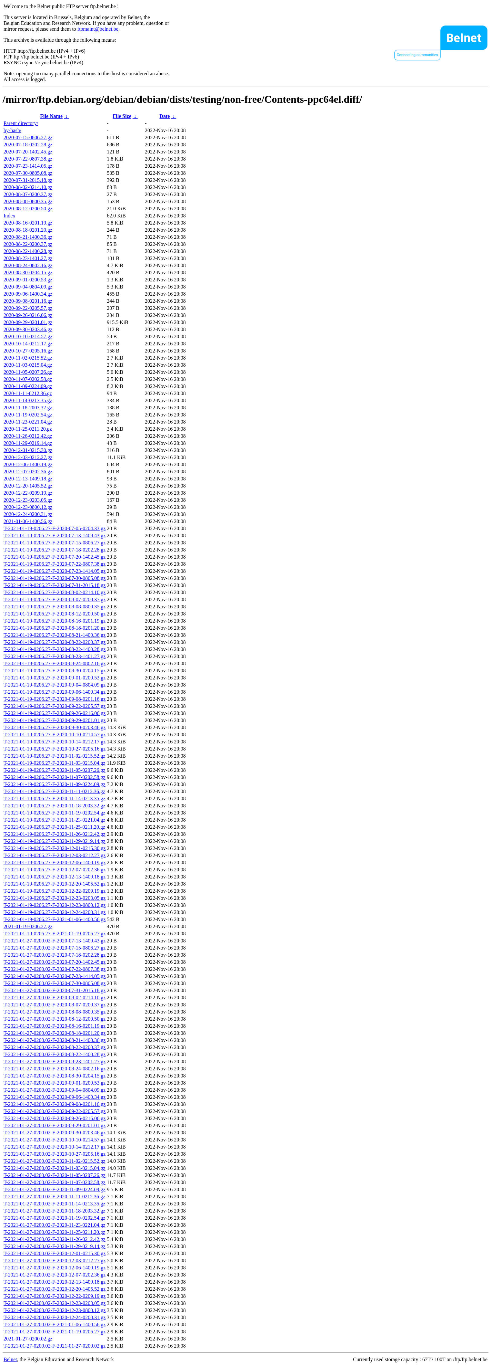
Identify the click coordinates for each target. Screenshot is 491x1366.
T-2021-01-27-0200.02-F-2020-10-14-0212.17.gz (54, 1147)
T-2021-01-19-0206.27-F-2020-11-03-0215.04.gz (54, 763)
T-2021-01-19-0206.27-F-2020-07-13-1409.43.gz (54, 535)
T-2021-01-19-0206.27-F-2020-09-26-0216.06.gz (54, 713)
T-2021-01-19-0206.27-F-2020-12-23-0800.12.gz (54, 905)
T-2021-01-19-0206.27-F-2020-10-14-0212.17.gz (54, 741)
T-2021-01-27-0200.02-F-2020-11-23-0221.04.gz (54, 1225)
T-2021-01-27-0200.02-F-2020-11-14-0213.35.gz (54, 1203)
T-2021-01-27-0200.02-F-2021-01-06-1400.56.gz (54, 1324)
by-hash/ (12, 130)
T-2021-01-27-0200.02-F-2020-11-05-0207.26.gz (54, 1175)
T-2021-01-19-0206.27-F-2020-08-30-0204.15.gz (54, 670)
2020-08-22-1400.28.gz (28, 251)
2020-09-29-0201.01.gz (28, 322)
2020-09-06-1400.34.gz (28, 294)
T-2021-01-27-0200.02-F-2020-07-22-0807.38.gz (54, 969)
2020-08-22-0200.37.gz (28, 244)
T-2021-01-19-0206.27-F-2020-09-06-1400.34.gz (54, 692)
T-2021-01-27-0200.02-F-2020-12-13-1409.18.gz (54, 1282)
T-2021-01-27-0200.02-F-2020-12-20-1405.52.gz (54, 1289)
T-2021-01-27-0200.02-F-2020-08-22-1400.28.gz (54, 1054)
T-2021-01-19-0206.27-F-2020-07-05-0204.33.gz (54, 528)
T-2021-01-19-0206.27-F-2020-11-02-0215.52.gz (54, 756)
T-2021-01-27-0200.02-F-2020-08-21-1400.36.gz (54, 1040)
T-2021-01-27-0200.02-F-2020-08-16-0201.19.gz (54, 1026)
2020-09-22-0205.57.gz (28, 308)
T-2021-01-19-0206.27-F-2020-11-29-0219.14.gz (54, 841)
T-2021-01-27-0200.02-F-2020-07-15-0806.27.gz (54, 948)
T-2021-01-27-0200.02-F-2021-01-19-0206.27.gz (54, 1331)
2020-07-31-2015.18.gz (28, 180)
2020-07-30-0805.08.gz (28, 173)
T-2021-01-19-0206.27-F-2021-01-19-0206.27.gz (54, 933)
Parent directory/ (21, 123)
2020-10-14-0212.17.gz (28, 343)
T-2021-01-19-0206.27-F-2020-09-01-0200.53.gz (54, 677)
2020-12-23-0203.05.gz (28, 500)
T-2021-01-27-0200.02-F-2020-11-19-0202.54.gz (54, 1218)
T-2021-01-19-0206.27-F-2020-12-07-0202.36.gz (54, 869)
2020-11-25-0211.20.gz (28, 429)
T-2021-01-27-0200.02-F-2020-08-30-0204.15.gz (54, 1075)
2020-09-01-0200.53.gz (28, 279)
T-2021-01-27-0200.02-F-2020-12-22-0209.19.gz (54, 1296)
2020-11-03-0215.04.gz (28, 365)
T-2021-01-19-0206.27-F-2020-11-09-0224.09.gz (54, 784)
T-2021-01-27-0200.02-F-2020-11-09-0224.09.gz (54, 1189)
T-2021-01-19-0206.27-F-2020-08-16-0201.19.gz (54, 621)
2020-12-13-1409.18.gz (28, 478)
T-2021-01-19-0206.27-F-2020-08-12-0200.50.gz (54, 613)
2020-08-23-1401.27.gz (28, 258)
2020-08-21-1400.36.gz (28, 237)
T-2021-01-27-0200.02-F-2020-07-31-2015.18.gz (54, 990)
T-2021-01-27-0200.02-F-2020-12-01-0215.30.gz (54, 1253)
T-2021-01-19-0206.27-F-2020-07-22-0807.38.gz (54, 564)
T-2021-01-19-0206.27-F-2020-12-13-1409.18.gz (54, 876)
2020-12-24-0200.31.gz (28, 514)
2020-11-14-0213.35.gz (28, 400)
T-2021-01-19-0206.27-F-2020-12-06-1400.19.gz (54, 862)
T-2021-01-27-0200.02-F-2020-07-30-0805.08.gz (54, 983)
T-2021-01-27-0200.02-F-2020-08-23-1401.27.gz (54, 1061)
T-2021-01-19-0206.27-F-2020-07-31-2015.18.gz (54, 585)
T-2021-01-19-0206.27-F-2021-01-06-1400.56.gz (54, 919)
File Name (51, 116)
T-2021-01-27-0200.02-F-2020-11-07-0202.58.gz (54, 1182)
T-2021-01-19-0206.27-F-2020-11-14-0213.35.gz (54, 798)
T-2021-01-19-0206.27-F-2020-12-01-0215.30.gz (54, 848)
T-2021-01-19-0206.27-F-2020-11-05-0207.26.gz (54, 770)
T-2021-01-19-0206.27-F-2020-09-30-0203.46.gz (54, 727)
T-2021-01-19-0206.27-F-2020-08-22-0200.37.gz (54, 642)
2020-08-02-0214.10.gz (28, 187)
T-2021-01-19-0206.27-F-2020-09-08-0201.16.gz (54, 699)
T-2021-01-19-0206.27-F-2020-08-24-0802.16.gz (54, 663)
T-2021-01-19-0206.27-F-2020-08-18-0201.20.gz (54, 628)
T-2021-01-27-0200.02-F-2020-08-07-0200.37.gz (54, 1004)
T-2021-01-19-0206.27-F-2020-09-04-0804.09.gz (54, 685)
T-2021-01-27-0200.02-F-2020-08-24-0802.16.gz (54, 1068)
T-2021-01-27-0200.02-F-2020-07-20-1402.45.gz (54, 962)
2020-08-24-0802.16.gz (28, 265)
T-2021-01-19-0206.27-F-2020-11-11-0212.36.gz (54, 791)
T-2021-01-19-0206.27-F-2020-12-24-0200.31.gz (54, 912)
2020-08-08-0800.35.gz (28, 201)
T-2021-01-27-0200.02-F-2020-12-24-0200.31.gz (54, 1317)
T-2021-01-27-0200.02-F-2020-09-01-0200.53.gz (54, 1083)
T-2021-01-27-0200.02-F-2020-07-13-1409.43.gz (54, 940)
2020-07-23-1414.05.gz (28, 166)
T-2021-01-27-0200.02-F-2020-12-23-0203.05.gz (54, 1303)
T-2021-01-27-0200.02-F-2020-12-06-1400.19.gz (54, 1267)
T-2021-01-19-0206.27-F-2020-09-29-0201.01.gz (54, 720)
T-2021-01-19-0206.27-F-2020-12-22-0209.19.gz (54, 891)
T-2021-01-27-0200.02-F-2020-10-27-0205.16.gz (54, 1154)
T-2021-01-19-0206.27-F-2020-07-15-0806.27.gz (54, 542)
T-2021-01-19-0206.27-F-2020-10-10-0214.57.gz (54, 734)
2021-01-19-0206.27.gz (28, 926)
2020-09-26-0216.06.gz (28, 315)
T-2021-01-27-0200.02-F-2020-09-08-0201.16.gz (54, 1104)
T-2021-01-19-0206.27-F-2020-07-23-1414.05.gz (54, 571)
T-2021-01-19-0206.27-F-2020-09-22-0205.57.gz (54, 706)
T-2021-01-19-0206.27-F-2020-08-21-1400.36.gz (54, 635)
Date (164, 116)
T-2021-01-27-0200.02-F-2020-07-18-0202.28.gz (54, 955)
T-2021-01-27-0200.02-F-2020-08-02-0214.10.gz (54, 997)
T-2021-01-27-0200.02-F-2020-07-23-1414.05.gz (54, 976)
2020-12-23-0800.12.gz (28, 507)
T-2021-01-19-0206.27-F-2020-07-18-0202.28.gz (54, 549)
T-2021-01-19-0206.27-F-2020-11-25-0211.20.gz (54, 827)
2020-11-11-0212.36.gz (28, 393)
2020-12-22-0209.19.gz (28, 493)
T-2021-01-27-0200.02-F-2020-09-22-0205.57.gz (54, 1111)
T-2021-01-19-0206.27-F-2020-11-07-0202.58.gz (54, 777)
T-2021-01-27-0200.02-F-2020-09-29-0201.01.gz (54, 1125)
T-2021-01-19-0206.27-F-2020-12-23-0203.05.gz (54, 898)
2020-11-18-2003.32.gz (28, 407)
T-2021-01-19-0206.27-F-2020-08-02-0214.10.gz (54, 592)
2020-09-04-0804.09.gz (28, 286)
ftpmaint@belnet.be (97, 29)
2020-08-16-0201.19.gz (28, 223)
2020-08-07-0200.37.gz (28, 194)
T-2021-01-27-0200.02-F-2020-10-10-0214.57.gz (54, 1139)
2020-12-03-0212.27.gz (28, 457)
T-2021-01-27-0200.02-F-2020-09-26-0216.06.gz (54, 1118)
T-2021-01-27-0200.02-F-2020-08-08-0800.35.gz (54, 1011)
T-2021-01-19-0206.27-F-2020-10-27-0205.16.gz (54, 748)
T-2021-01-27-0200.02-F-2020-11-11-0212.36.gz (54, 1196)
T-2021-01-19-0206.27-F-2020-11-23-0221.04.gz (54, 820)
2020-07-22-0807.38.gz (28, 159)
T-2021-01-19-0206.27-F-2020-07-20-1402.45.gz (54, 557)
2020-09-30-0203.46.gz (28, 329)
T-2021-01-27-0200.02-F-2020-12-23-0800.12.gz (54, 1310)
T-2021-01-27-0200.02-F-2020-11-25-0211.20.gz (54, 1232)
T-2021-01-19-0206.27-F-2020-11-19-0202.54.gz (54, 812)
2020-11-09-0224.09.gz (28, 386)
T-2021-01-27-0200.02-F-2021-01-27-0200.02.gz (54, 1346)
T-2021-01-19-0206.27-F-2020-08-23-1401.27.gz (54, 656)
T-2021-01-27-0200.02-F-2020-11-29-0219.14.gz (54, 1246)
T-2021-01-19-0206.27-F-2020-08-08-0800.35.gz (54, 606)
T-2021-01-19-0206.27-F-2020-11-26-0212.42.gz (54, 834)
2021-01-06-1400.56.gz (28, 521)
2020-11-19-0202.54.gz (28, 414)
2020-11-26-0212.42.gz (28, 436)
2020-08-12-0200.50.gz (28, 208)
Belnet (10, 1359)
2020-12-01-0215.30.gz (28, 450)
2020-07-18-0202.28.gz (28, 144)
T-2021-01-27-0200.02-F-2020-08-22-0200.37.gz (54, 1047)
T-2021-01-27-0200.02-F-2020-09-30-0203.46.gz (54, 1132)
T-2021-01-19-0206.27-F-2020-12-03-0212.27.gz (54, 855)
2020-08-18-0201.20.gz (28, 230)
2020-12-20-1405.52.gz (28, 486)
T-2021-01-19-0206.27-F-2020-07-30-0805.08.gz (54, 578)
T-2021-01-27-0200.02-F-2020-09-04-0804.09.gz (54, 1090)
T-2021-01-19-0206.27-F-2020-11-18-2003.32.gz (54, 805)
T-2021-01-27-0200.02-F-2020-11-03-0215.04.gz (54, 1168)
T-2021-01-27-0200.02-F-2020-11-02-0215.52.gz (54, 1161)
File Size (122, 116)
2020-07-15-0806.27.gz (28, 137)
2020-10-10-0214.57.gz (28, 336)
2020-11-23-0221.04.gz (28, 422)
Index (9, 215)
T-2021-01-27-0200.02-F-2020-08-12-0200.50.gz (54, 1019)
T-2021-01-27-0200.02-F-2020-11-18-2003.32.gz (54, 1211)
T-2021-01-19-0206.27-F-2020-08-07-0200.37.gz (54, 599)
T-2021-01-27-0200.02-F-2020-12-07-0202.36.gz (54, 1274)
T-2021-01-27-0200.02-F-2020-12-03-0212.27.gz (54, 1260)
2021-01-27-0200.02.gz (28, 1338)
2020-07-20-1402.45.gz (28, 151)
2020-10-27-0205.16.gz (28, 350)
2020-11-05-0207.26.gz (28, 372)
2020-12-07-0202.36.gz (28, 471)
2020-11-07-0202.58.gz (28, 379)
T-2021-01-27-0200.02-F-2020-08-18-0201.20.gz (54, 1033)
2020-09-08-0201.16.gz (28, 301)
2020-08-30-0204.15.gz (28, 272)
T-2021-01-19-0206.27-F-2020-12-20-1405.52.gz (54, 884)
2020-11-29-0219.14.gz (28, 443)
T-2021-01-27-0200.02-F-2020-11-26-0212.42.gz (54, 1239)
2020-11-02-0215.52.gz (28, 358)
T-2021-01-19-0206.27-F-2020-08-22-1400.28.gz (54, 649)
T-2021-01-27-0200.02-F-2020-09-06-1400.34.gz (54, 1097)
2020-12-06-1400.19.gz (28, 464)
